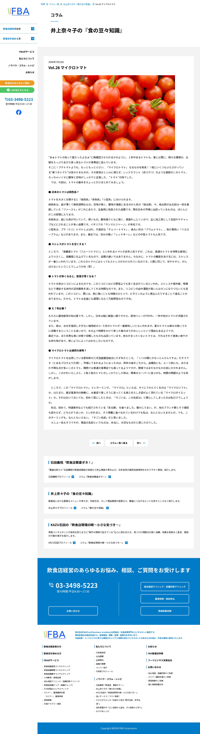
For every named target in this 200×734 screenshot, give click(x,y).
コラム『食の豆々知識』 (95, 508)
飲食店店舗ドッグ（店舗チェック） (59, 685)
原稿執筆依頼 (164, 610)
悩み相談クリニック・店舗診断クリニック (165, 586)
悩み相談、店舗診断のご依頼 (160, 673)
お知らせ (30, 72)
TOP (43, 4)
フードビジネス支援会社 (160, 660)
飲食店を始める (12, 38)
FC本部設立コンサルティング (56, 688)
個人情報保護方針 (155, 684)
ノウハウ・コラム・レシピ (21, 65)
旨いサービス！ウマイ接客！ (108, 696)
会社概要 (100, 656)
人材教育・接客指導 (52, 677)
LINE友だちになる (17, 90)
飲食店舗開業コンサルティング (57, 670)
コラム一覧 (54, 4)
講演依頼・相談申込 (165, 598)
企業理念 (100, 660)
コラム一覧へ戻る (119, 442)
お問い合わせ (73, 610)
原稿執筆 (48, 700)
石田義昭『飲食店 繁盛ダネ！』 (110, 685)
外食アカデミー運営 (52, 703)
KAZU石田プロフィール (61, 542)
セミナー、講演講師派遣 (54, 692)
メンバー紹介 (101, 667)
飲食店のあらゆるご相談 (17, 83)
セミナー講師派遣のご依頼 (159, 676)
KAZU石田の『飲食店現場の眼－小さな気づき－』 (117, 692)
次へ (139, 442)
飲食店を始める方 (52, 653)
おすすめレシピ (102, 711)
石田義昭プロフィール (61, 477)
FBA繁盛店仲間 (155, 653)
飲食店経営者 (12, 28)
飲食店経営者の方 (52, 646)
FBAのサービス (26, 51)
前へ (98, 442)
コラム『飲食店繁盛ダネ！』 (95, 477)
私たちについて (26, 58)
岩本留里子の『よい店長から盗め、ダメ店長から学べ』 (119, 707)
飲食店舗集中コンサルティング (57, 673)
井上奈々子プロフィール (62, 508)
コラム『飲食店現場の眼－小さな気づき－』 (104, 542)
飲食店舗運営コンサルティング (57, 666)
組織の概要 (100, 663)
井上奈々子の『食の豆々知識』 (77, 4)
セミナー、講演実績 (54, 696)
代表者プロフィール (104, 671)
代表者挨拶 (100, 652)
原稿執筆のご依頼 (155, 680)
